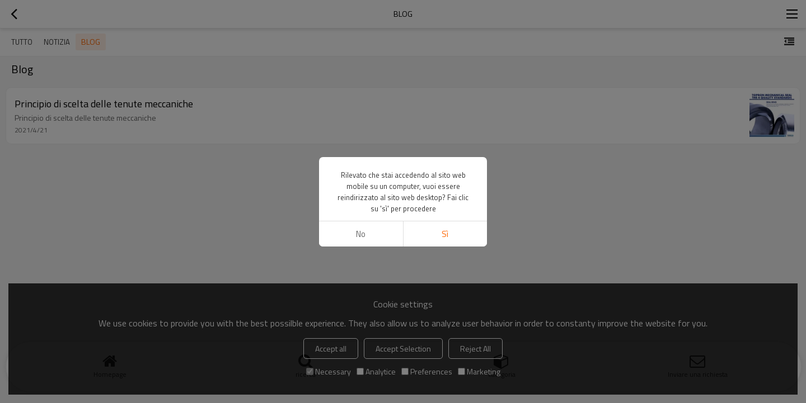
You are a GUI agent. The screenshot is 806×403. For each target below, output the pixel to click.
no (360, 233)
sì (445, 233)
